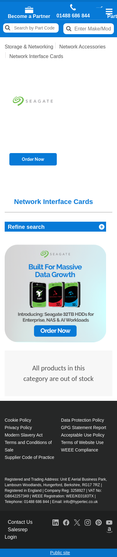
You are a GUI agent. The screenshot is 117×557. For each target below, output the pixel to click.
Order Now (33, 159)
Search (7, 28)
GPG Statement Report (83, 427)
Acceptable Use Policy (83, 434)
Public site (60, 552)
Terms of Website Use (82, 442)
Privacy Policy (18, 427)
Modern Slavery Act (23, 434)
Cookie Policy (18, 420)
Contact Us (20, 522)
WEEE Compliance (79, 449)
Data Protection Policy (82, 420)
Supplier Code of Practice (29, 457)
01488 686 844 (73, 15)
